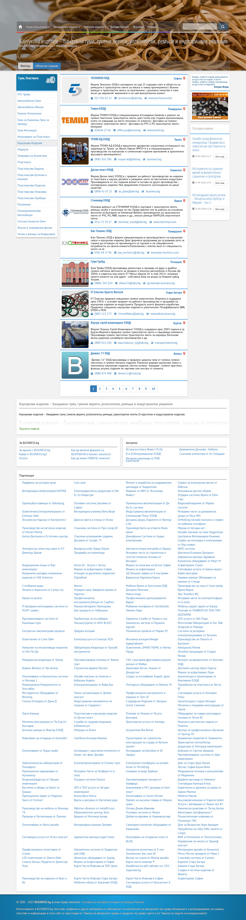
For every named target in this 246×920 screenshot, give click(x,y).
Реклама (138, 27)
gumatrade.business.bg (159, 283)
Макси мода (133, 594)
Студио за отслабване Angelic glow (148, 676)
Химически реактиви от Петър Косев (201, 808)
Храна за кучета (32, 598)
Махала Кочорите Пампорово (92, 606)
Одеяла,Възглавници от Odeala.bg (43, 503)
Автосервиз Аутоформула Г (195, 812)
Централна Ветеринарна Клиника (199, 536)
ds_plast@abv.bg (127, 191)
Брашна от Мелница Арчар (90, 816)
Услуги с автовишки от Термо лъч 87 (200, 804)
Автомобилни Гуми (29, 101)
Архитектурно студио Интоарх (197, 701)
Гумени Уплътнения (29, 113)
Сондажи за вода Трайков (141, 771)
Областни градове (47, 66)
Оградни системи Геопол (89, 779)
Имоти (78, 586)
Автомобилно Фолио (30, 107)
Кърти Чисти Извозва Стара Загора (95, 878)
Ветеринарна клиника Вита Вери (94, 511)
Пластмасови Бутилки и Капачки (32, 177)
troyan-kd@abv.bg (127, 159)
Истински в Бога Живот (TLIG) (144, 449)
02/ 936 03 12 (101, 98)
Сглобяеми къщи (32, 586)
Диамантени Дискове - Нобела (198, 449)
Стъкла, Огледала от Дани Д (39, 701)
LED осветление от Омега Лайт (41, 857)
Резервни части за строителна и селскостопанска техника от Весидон (146, 557)
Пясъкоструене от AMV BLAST (93, 622)
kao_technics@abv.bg (129, 252)
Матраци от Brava (85, 730)
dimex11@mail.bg (127, 373)
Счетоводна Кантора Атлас (194, 783)
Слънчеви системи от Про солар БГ (96, 528)
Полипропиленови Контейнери (29, 213)
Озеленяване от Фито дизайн (40, 824)
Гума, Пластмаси (28, 78)
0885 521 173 (101, 314)
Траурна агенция (84, 631)
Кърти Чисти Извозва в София (144, 878)
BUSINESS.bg (43, 902)
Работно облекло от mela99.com (94, 808)
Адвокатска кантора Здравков (196, 557)
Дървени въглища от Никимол (196, 779)
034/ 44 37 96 (101, 252)
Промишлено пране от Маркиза (42, 796)
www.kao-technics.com (163, 252)
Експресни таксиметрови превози (43, 631)
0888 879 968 (101, 373)
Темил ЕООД (98, 108)
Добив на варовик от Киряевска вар (148, 816)
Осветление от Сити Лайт (38, 639)
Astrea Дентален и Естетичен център (45, 536)
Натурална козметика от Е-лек (145, 849)
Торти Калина (30, 713)
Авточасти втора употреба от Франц (148, 548)
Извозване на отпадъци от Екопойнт (44, 738)
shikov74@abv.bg (127, 283)
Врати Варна (185, 590)
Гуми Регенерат (27, 130)
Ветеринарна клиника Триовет (93, 824)
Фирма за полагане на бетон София (148, 565)
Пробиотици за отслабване (91, 618)
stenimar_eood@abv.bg (130, 222)
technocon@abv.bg (128, 98)
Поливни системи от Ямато (143, 812)
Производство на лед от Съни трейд (200, 586)
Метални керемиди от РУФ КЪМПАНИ (143, 459)
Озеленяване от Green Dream (144, 796)
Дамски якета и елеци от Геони (93, 520)
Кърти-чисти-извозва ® (140, 862)
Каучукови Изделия (29, 143)
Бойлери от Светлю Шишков (195, 750)
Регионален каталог (66, 27)
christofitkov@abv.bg (129, 314)
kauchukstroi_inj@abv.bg (131, 343)
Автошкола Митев (189, 647)
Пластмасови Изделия (31, 185)
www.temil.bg (153, 130)
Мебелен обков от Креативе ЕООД (95, 882)
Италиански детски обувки (194, 491)
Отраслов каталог (38, 27)
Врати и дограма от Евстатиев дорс (96, 800)
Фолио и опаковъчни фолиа (34, 228)
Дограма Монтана (137, 590)
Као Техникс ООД (101, 231)
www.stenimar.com (163, 222)
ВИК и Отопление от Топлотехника (200, 837)
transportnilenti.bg (164, 343)
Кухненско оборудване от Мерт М (199, 561)
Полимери (24, 204)
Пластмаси (24, 162)
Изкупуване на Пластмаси (33, 137)
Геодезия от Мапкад (190, 627)
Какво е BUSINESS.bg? (33, 454)
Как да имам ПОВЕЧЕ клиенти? (90, 458)
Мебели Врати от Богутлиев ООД (146, 586)
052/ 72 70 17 (101, 222)
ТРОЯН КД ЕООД (100, 139)
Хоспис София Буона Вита (194, 767)
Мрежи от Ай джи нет (191, 528)
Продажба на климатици (89, 552)
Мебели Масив (187, 796)
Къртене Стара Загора (191, 862)
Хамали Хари (134, 610)
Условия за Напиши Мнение (126, 902)
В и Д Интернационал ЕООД (143, 453)
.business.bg (152, 159)
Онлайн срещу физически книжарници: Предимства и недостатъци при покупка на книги (208, 144)
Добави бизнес (119, 27)
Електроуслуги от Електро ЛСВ (93, 639)
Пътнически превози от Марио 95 (147, 631)
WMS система (186, 548)
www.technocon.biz (158, 98)
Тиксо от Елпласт (32, 800)
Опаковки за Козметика (32, 156)
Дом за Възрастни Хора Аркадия (198, 824)
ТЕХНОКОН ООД (100, 78)
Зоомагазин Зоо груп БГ (141, 853)
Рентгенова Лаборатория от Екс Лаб (200, 622)
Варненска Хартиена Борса (143, 577)
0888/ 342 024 (101, 283)
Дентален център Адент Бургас (197, 668)
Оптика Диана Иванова (140, 808)
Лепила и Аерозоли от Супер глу (42, 590)
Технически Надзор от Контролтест (44, 520)
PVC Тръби (23, 94)
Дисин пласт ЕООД (102, 170)
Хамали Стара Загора (191, 866)
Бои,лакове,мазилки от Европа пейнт (201, 800)
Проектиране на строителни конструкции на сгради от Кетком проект (147, 742)
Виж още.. (220, 156)
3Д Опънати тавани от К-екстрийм (147, 573)
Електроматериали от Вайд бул (93, 684)
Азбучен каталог (95, 27)
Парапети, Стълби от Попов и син (146, 618)
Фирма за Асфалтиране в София (94, 862)
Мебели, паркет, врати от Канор (197, 606)
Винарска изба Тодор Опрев (91, 548)
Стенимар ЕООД (100, 200)
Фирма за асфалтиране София (93, 569)
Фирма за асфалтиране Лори (196, 672)
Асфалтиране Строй (190, 565)
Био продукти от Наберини (91, 610)
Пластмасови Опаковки (32, 192)
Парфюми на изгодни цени (39, 482)
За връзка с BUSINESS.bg (34, 450)
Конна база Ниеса (85, 796)
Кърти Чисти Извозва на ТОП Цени (95, 866)
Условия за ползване (95, 902)
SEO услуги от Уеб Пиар (193, 618)
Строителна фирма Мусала (90, 668)
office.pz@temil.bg (127, 130)
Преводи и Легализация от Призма (44, 816)
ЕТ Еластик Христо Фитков (107, 292)
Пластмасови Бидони (30, 168)
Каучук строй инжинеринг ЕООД (111, 323)
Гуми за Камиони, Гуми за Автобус (33, 122)
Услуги (23, 458)
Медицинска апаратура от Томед (42, 660)
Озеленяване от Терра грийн (40, 750)
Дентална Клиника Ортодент (196, 552)
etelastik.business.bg (160, 314)
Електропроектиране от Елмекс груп (97, 763)
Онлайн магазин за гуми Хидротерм (200, 532)
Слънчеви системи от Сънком (196, 857)
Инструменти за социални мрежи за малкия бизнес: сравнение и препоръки (207, 172)
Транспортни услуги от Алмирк (145, 722)
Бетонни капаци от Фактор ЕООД (42, 730)
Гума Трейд (98, 261)
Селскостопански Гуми (31, 221)
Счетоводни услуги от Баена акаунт (200, 569)
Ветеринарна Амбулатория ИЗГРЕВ (44, 491)
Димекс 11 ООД (100, 353)
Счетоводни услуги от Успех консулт (45, 837)
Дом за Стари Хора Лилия (194, 763)
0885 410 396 (101, 159)
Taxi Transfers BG (188, 594)
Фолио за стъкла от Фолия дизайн (147, 857)
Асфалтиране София (190, 878)
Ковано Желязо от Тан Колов (40, 668)
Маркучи (22, 149)
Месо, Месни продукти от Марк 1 (198, 853)
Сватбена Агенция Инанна (90, 738)
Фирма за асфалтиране (140, 569)
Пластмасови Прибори (31, 198)
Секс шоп (80, 482)
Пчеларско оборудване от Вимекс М (149, 684)
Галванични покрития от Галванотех (200, 738)
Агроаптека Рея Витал (139, 730)
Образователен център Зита (91, 812)
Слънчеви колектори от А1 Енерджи (201, 453)
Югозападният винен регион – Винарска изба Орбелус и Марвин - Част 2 (209, 199)
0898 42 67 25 (101, 191)
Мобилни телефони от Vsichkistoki (147, 606)
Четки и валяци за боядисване (36, 234)
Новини (152, 27)
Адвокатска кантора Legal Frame (94, 837)
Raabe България (187, 573)
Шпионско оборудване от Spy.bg (94, 857)
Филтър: (26, 66)
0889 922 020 (101, 343)
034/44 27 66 (101, 130)
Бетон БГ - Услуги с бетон (90, 565)
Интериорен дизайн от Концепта (198, 849)
